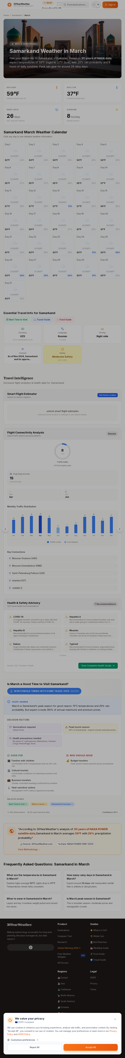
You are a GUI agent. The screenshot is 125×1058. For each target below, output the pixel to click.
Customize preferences (23, 1040)
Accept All (91, 1047)
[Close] (115, 1019)
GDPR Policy (24, 1034)
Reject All (34, 1047)
